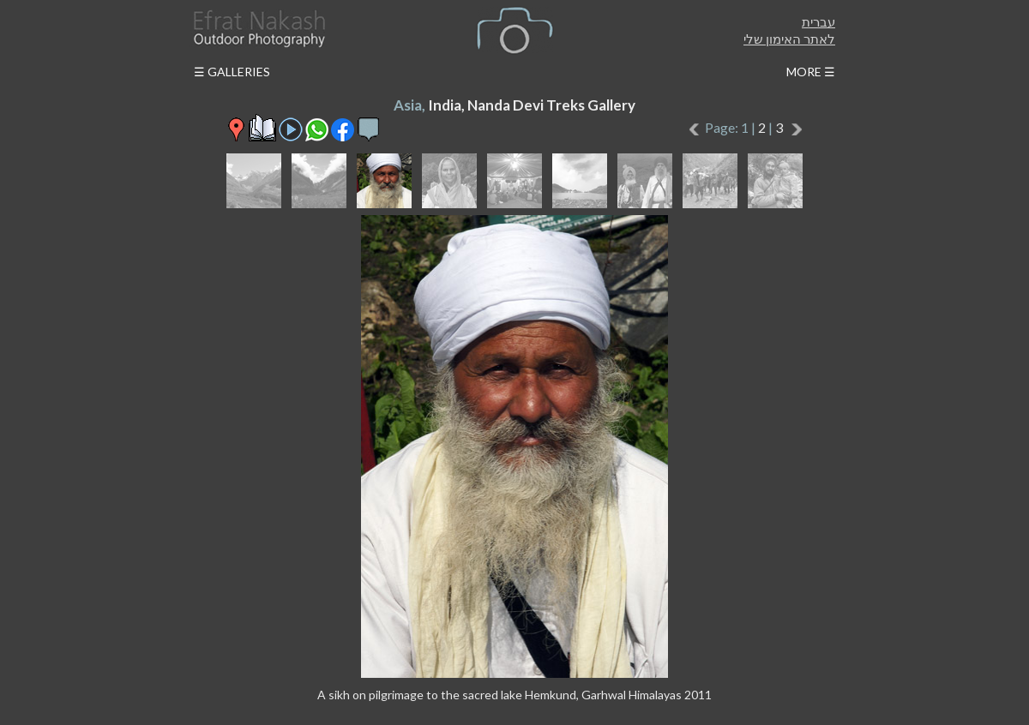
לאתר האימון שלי (789, 38)
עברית (818, 21)
